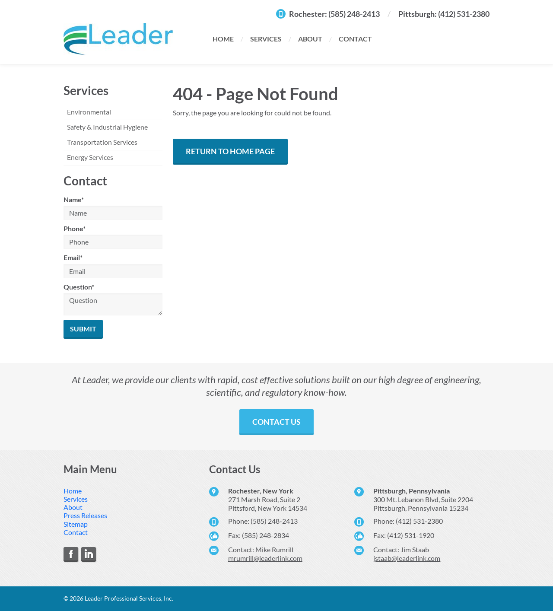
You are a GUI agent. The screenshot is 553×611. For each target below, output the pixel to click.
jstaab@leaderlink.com (406, 558)
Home (223, 39)
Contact (355, 39)
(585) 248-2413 (354, 14)
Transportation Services (102, 142)
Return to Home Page (230, 151)
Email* (73, 257)
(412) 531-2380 (463, 14)
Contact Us (276, 421)
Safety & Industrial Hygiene (107, 127)
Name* (74, 199)
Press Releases (85, 515)
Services (266, 39)
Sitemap (76, 524)
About (310, 39)
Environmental (89, 112)
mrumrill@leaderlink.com (265, 558)
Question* (79, 287)
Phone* (75, 228)
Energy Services (90, 157)
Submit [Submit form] (83, 329)
